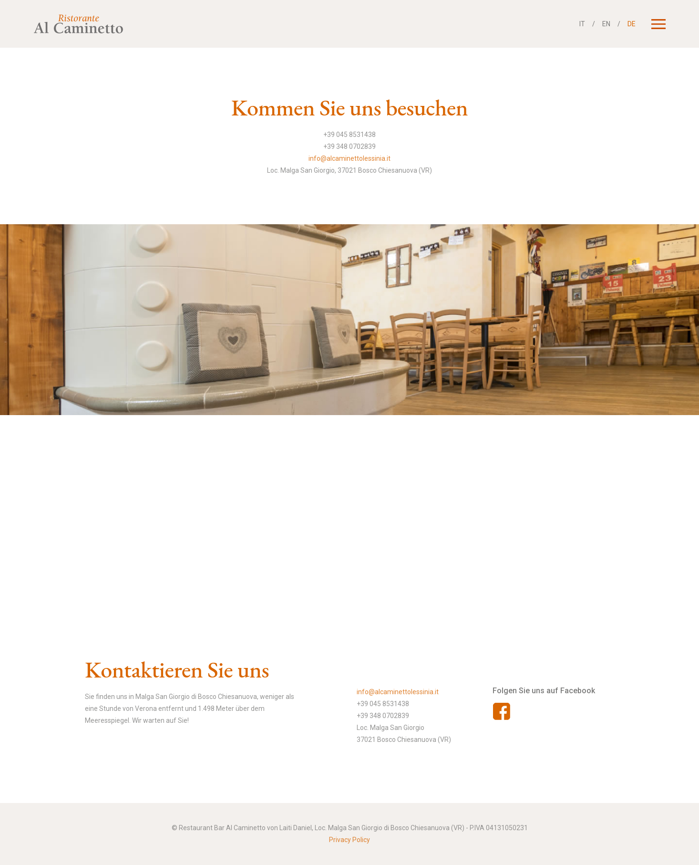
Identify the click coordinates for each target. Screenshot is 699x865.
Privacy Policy (349, 840)
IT (582, 24)
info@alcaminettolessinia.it (349, 158)
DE (631, 24)
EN (606, 24)
